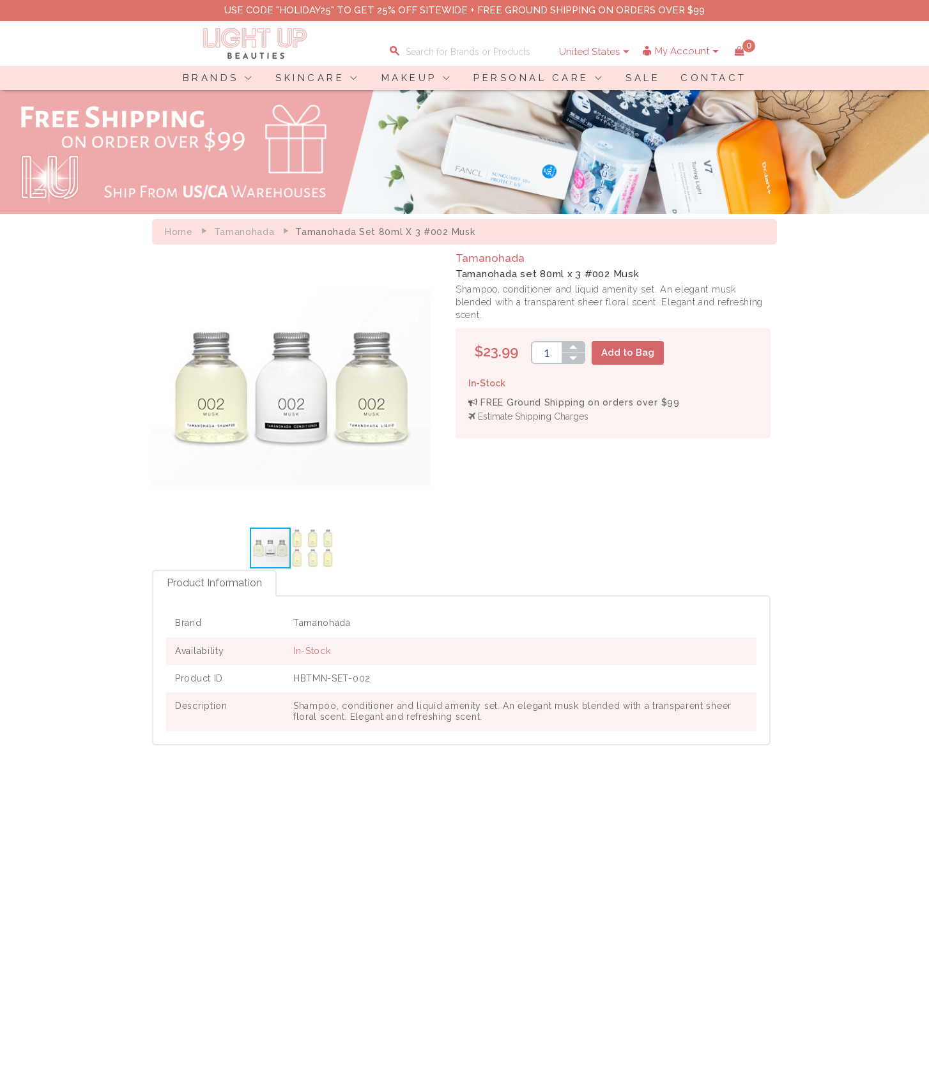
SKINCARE (309, 78)
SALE (643, 78)
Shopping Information (396, 872)
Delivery (161, 872)
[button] (421, 388)
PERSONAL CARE (531, 78)
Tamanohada (244, 232)
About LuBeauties (291, 872)
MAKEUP (409, 78)
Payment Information (189, 885)
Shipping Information (394, 899)
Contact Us (167, 899)
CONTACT (713, 78)
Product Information (214, 585)
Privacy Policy (284, 885)
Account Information (393, 925)
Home (179, 232)
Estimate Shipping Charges (532, 416)
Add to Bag (630, 352)
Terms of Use (282, 899)
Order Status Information (402, 912)
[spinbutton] (549, 352)
